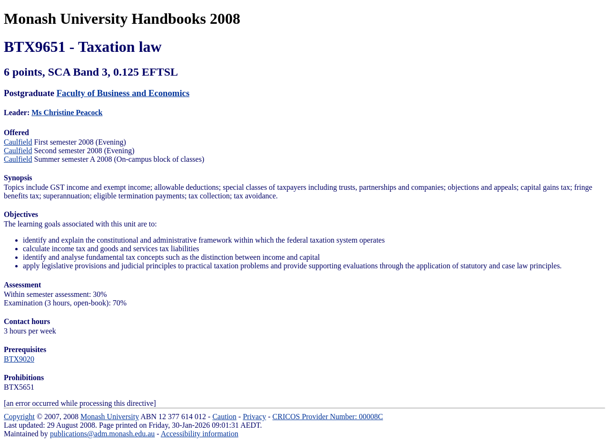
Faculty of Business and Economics (123, 93)
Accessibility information (199, 434)
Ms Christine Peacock (66, 112)
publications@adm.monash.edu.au (102, 434)
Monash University (109, 417)
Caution (224, 417)
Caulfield (18, 142)
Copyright (19, 417)
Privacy (254, 417)
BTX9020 (19, 359)
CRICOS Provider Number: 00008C (328, 417)
